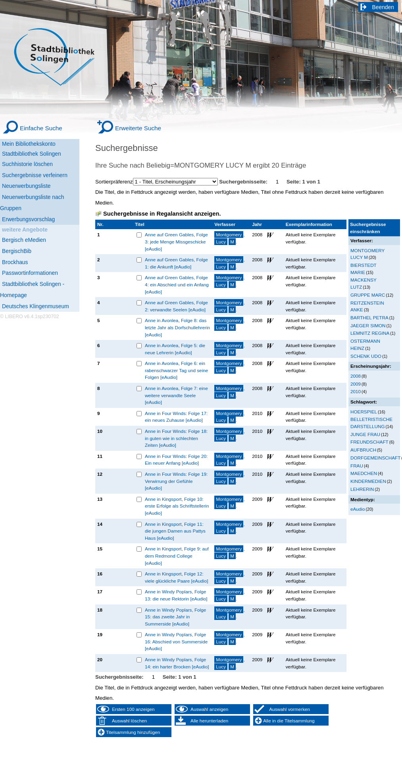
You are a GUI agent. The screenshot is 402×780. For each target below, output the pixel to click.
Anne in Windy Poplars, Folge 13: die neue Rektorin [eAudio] (176, 595)
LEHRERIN (362, 489)
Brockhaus (15, 262)
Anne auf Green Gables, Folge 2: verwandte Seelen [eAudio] (176, 306)
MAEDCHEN (363, 473)
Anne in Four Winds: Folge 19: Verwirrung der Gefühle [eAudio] (176, 480)
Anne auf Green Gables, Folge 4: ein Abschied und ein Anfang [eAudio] (177, 284)
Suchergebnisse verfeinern (34, 175)
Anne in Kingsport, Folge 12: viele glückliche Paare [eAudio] (176, 577)
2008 (355, 375)
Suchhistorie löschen (27, 164)
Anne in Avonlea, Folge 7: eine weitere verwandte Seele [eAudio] (176, 395)
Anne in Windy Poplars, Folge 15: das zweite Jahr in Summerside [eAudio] (175, 616)
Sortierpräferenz (114, 182)
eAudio (357, 509)
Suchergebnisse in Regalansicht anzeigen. (162, 213)
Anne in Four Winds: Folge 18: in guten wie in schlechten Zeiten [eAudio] (176, 438)
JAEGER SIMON (368, 325)
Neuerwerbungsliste (26, 186)
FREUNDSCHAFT (369, 441)
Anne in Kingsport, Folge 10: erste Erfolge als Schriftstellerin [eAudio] (177, 505)
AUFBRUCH (363, 449)
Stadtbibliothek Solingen (31, 154)
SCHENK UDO (365, 356)
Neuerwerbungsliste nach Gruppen (32, 202)
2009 (355, 383)
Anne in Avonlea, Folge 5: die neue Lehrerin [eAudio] (175, 349)
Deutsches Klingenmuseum (35, 306)
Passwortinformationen (30, 273)
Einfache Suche (41, 128)
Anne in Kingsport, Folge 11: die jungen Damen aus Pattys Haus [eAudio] (175, 531)
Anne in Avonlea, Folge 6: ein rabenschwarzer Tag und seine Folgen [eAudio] (176, 370)
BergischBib (16, 251)
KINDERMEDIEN (368, 481)
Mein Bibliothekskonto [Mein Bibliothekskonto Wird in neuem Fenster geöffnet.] (29, 144)
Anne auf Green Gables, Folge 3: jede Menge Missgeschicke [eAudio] (176, 241)
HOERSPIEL (363, 411)
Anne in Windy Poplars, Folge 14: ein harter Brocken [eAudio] (177, 663)
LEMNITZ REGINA (369, 333)
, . (229, 238)
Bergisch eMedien (24, 240)
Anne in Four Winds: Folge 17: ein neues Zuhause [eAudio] (176, 417)
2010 (355, 391)
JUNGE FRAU (365, 434)
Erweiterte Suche (138, 128)
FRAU (356, 465)
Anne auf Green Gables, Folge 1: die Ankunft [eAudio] (176, 263)
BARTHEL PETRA (369, 317)
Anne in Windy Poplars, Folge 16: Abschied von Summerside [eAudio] (176, 641)
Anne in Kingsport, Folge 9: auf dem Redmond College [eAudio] (177, 555)
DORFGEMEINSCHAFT (375, 457)
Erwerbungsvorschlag (28, 219)
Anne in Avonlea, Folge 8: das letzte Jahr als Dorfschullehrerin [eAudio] (177, 327)
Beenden (383, 7)
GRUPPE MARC (367, 294)
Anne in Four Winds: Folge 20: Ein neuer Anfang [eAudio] (176, 460)
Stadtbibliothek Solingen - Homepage (32, 289)
